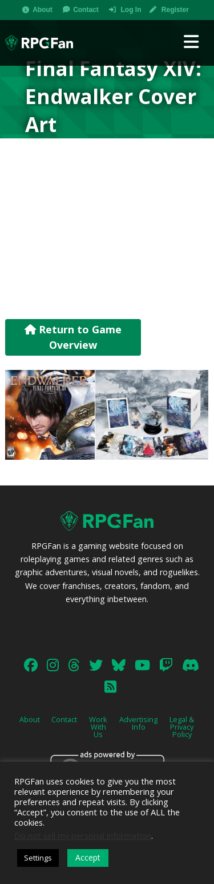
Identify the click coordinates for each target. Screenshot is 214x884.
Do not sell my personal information (82, 835)
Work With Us (98, 726)
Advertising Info (138, 723)
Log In (130, 10)
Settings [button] (38, 858)
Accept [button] (87, 857)
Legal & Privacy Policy (181, 726)
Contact (86, 10)
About (43, 10)
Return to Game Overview (73, 337)
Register (175, 10)
